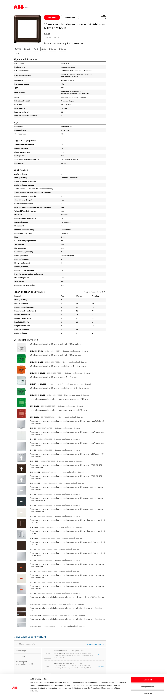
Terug (27, 8)
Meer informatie (76, 44)
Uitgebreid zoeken (95, 644)
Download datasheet (55, 44)
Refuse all (148, 683)
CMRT (17, 54)
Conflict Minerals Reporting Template (69, 651)
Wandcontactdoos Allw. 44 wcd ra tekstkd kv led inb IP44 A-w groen (59, 388)
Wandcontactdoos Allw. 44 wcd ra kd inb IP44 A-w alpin (54, 377)
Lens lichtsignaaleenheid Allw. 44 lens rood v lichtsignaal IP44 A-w (58, 410)
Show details (134, 693)
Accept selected (147, 676)
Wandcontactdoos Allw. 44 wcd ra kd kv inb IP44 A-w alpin (55, 344)
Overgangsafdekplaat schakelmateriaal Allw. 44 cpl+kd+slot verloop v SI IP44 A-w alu (67, 597)
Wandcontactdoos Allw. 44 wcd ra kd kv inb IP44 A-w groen (55, 355)
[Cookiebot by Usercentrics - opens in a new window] (15, 693)
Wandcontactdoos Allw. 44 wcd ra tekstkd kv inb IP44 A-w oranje (58, 366)
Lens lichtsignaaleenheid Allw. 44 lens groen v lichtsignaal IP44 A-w (59, 399)
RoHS (36, 49)
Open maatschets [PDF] (95, 292)
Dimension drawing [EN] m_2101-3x (68, 663)
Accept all (148, 670)
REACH (18, 49)
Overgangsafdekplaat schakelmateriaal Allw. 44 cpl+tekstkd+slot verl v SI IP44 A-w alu (67, 619)
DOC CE (52, 49)
